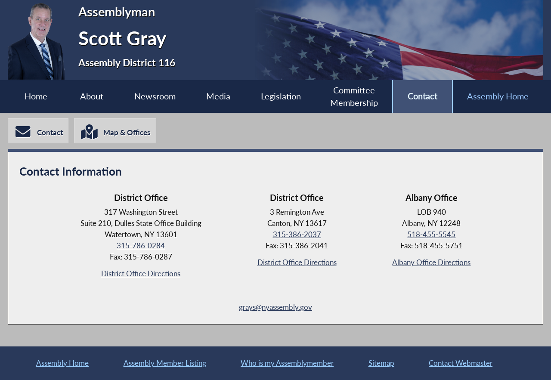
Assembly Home (498, 96)
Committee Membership (354, 96)
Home (36, 96)
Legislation (281, 96)
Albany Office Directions (431, 262)
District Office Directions (140, 273)
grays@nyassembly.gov (275, 307)
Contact (422, 96)
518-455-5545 (431, 234)
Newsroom (155, 96)
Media (218, 96)
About (91, 96)
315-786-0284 (141, 245)
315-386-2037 (297, 234)
